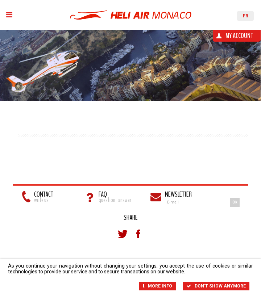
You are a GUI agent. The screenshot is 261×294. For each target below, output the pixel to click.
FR (245, 15)
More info (157, 286)
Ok (234, 203)
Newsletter (195, 195)
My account (239, 36)
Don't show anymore (216, 286)
